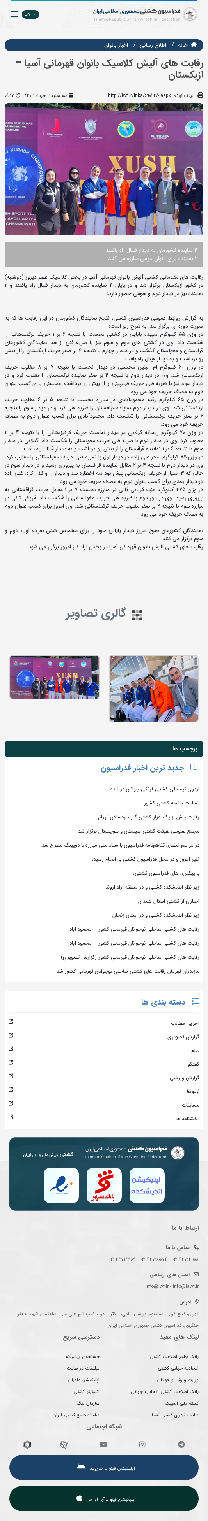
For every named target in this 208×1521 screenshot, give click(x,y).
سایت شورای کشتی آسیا (175, 1415)
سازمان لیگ (88, 1403)
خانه (183, 45)
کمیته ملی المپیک (182, 1403)
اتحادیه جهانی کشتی (178, 1368)
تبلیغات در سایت (83, 1368)
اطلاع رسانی (153, 45)
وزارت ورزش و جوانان (178, 1380)
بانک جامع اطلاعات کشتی (174, 1356)
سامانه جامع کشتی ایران (76, 1415)
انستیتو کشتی (86, 1391)
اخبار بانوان (116, 45)
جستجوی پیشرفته (83, 1356)
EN (30, 14)
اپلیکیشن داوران (84, 1380)
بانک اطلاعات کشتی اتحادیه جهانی (165, 1391)
